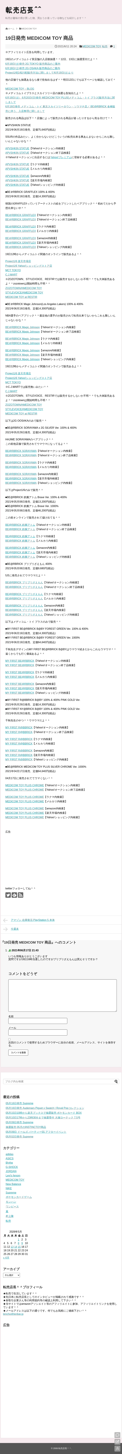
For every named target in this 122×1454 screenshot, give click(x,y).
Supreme (11, 1192)
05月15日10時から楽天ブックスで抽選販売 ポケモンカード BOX (44, 1112)
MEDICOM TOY (91, 46)
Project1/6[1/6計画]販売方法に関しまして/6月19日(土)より (39, 72)
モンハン (11, 1201)
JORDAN (11, 1171)
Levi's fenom (13, 1175)
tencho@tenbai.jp (13, 1314)
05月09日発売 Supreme (19, 1122)
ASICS (10, 1158)
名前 (11, 1016)
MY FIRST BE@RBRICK (19, 660)
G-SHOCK (12, 1167)
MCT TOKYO (13, 270)
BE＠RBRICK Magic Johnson (22, 327)
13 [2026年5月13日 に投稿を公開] (12, 1246)
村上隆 (10, 1216)
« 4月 (6, 1257)
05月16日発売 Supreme (19, 1103)
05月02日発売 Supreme (19, 1136)
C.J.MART (11, 274)
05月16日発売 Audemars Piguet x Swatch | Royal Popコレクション (45, 1108)
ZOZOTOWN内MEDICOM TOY (23, 288)
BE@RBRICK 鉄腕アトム (20, 524)
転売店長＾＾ (64, 1448)
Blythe (9, 1162)
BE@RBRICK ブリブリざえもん (24, 582)
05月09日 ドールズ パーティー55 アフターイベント (36, 1131)
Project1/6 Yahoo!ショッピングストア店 (28, 265)
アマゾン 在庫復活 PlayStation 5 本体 (29, 920)
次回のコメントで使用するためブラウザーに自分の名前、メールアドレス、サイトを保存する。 (62, 1044)
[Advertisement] (32, 857)
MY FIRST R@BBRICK (19, 727)
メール (12, 1027)
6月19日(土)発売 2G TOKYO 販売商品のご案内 (32, 63)
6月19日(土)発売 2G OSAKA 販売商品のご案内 (32, 68)
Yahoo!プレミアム (61, 157)
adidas (9, 1154)
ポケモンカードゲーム (19, 1197)
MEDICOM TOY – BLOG (19, 88)
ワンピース (12, 1206)
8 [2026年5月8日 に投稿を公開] (18, 1243)
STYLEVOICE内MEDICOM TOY (24, 292)
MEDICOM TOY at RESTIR (21, 297)
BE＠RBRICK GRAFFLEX (20, 215)
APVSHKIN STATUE (17, 148)
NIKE (9, 1188)
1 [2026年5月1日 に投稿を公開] (18, 1239)
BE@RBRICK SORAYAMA (21, 451)
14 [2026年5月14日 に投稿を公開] (15, 1246)
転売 (104, 46)
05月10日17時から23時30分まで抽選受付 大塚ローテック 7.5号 (43, 1117)
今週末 (11, 929)
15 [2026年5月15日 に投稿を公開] (19, 1246)
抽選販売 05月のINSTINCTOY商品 (26, 1127)
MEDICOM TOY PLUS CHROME (24, 785)
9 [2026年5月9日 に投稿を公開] (22, 1243)
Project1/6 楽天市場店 (18, 261)
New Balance (13, 1184)
